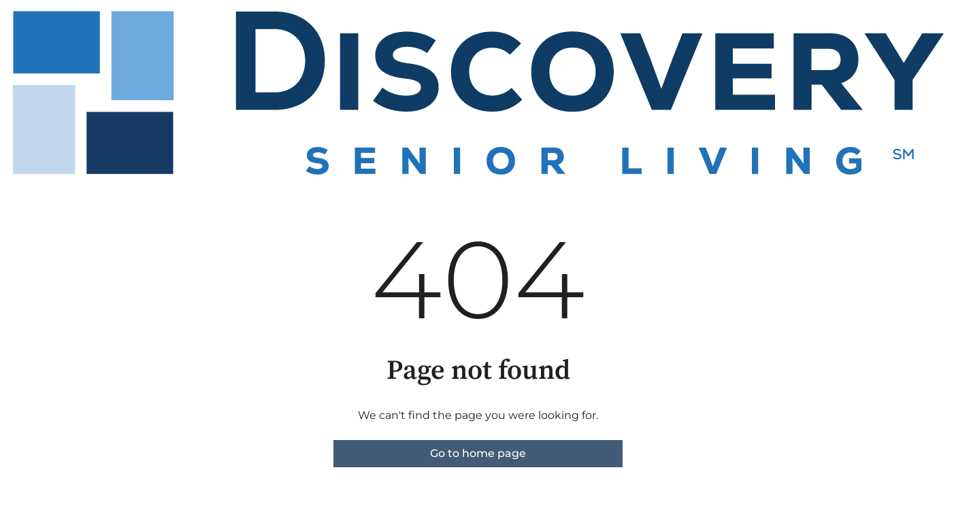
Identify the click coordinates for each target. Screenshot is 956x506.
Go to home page (478, 453)
